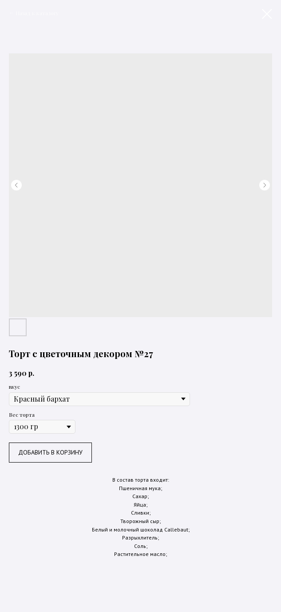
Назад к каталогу (37, 12)
